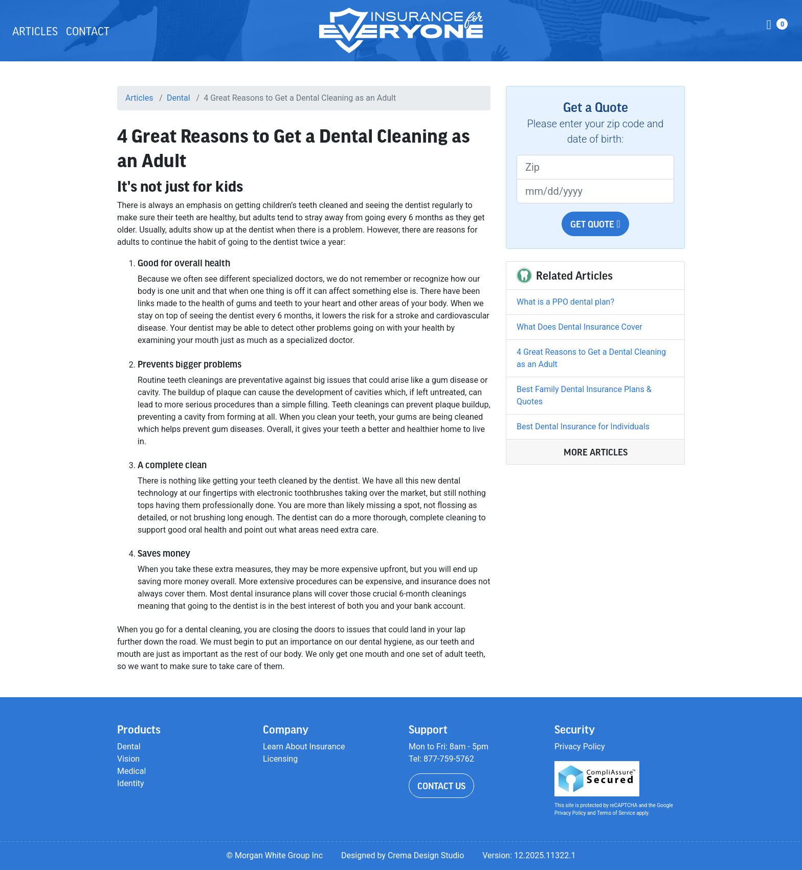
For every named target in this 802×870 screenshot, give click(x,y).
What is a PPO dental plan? (565, 302)
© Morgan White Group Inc (274, 855)
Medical (131, 771)
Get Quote (595, 224)
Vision (128, 759)
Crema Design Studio (426, 855)
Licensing (280, 759)
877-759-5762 (449, 759)
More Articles (596, 452)
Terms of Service (616, 813)
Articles (35, 31)
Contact (87, 31)
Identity (130, 783)
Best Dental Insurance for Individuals (583, 426)
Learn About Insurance (304, 746)
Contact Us (441, 786)
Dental (178, 98)
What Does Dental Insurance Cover (579, 327)
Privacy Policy (579, 746)
